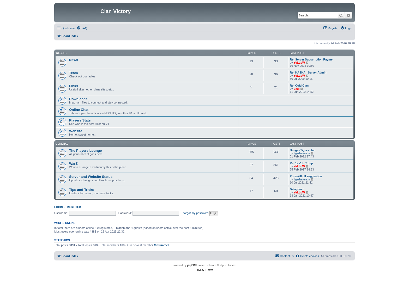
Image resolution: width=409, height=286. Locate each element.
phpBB (191, 265)
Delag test (297, 189)
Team (73, 73)
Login (58, 207)
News (73, 60)
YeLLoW (299, 62)
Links (73, 86)
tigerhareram (302, 153)
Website (62, 53)
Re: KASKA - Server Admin (308, 72)
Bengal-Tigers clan (302, 150)
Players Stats (80, 120)
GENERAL (62, 143)
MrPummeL (162, 245)
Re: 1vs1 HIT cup (301, 163)
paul (297, 88)
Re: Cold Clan (299, 85)
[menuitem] (82, 28)
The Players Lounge (85, 151)
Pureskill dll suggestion (306, 176)
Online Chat (78, 110)
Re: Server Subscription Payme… (312, 59)
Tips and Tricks (81, 190)
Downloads (78, 99)
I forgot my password (195, 213)
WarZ (73, 164)
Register (74, 207)
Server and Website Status (90, 177)
